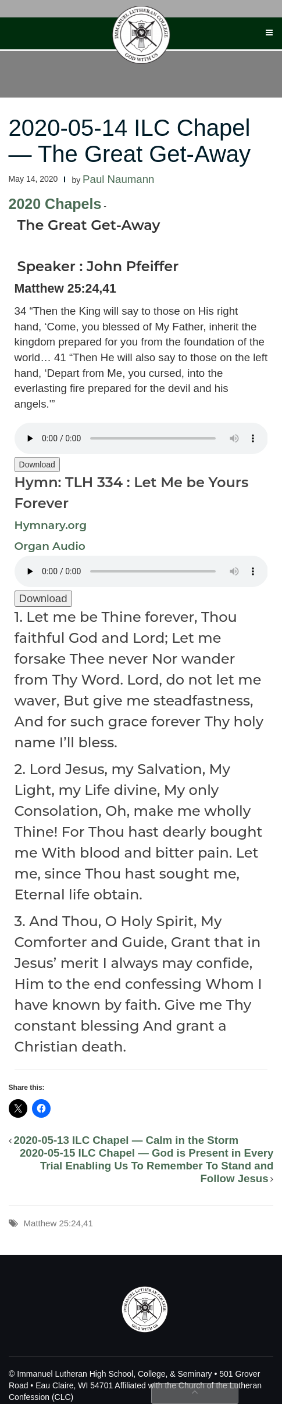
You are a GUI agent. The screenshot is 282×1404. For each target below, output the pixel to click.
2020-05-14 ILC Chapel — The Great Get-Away (130, 141)
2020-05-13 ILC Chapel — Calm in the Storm (125, 1140)
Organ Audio (50, 546)
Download (37, 464)
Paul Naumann (118, 179)
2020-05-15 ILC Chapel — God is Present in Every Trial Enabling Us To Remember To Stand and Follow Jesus (147, 1166)
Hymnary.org (51, 525)
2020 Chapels (55, 204)
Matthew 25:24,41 (58, 1223)
